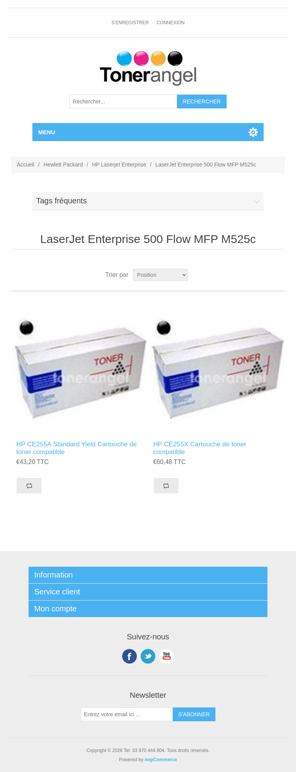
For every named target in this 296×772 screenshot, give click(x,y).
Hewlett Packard (63, 164)
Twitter (148, 656)
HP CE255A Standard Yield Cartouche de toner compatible (76, 448)
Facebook (129, 656)
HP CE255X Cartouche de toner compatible (200, 448)
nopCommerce (161, 759)
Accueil (25, 164)
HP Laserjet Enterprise (119, 164)
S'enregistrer (130, 22)
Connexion (170, 22)
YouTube (166, 656)
